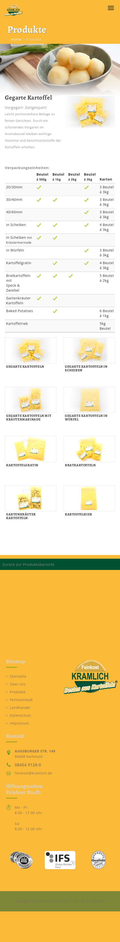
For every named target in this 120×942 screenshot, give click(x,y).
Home (16, 39)
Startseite (16, 676)
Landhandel (18, 707)
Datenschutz (18, 715)
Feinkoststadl (19, 699)
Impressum (17, 723)
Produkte (16, 692)
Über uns (16, 684)
